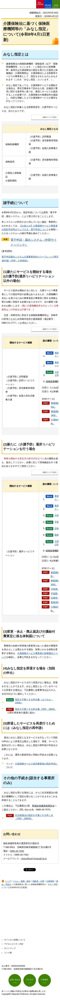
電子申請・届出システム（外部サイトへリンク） (34, 242)
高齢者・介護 (38, 881)
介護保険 (50, 881)
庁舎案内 (44, 980)
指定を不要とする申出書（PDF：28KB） (35, 709)
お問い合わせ (15, 980)
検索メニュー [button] (55, 6)
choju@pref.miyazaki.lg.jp (34, 858)
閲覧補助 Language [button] (48, 6)
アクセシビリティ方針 (13, 944)
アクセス (29, 980)
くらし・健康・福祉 (21, 881)
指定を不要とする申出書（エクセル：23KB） (34, 701)
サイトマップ (10, 948)
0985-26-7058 (17, 851)
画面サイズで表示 (50, 117)
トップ (8, 881)
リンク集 (8, 953)
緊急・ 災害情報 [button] (40, 3)
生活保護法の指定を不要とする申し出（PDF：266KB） (34, 817)
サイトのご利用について (14, 940)
